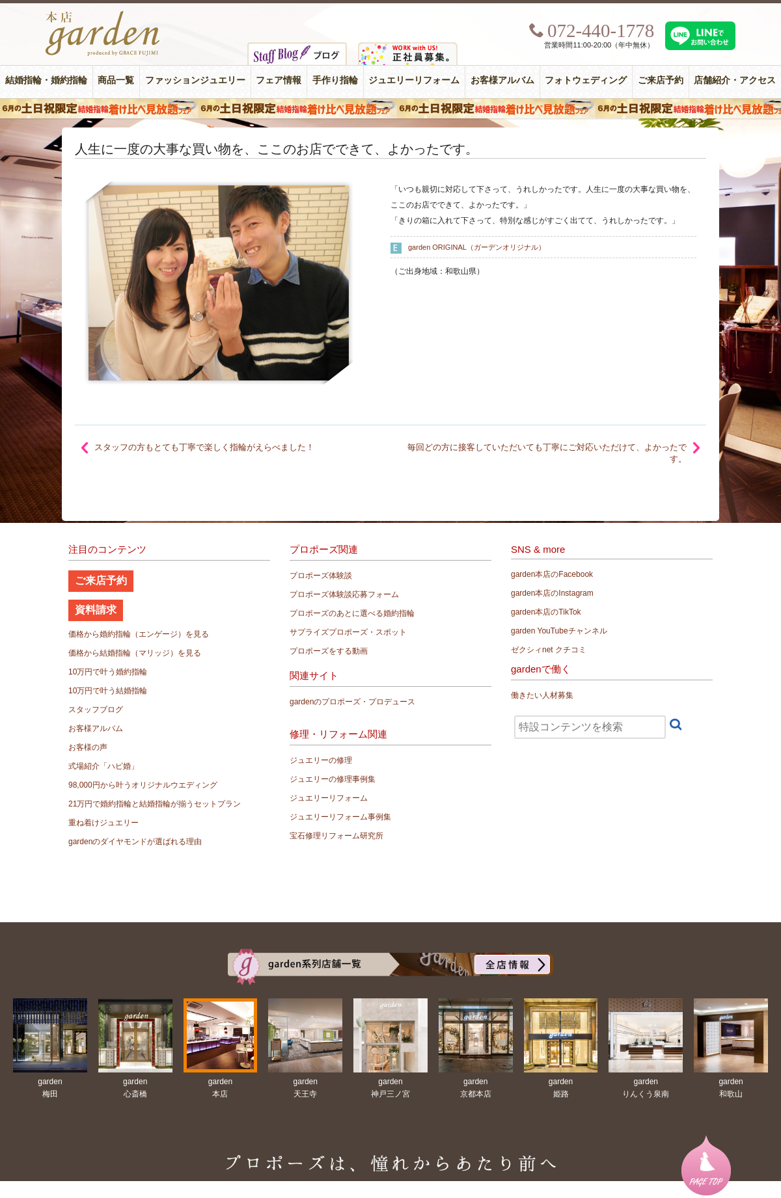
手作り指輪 (335, 80)
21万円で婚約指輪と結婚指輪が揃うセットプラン (154, 803)
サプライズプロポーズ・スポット (348, 632)
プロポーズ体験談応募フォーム (344, 594)
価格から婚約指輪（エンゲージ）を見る (138, 634)
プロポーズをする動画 (329, 651)
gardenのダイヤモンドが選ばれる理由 (135, 841)
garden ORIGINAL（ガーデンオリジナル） (476, 247)
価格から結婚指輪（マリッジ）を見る (134, 653)
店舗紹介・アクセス (735, 80)
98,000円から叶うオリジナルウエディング (142, 785)
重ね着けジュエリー (103, 822)
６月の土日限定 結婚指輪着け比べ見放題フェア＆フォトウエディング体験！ (390, 108)
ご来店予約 (660, 80)
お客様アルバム (502, 80)
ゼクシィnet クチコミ (548, 649)
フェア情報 (278, 80)
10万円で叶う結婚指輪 (107, 690)
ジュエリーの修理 (321, 760)
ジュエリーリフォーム (413, 80)
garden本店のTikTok (546, 612)
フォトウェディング (586, 80)
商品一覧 (116, 80)
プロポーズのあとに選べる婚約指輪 (352, 613)
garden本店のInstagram (552, 593)
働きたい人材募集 (542, 695)
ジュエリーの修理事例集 (333, 779)
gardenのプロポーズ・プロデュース (352, 701)
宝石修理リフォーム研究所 (336, 835)
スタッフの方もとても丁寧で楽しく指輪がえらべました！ (204, 447)
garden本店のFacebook (552, 574)
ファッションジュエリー (195, 80)
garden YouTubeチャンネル (559, 630)
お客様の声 (87, 747)
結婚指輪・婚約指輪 (46, 80)
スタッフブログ (95, 709)
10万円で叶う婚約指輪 (107, 671)
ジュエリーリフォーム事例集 (340, 816)
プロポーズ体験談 (321, 575)
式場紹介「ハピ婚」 (103, 766)
